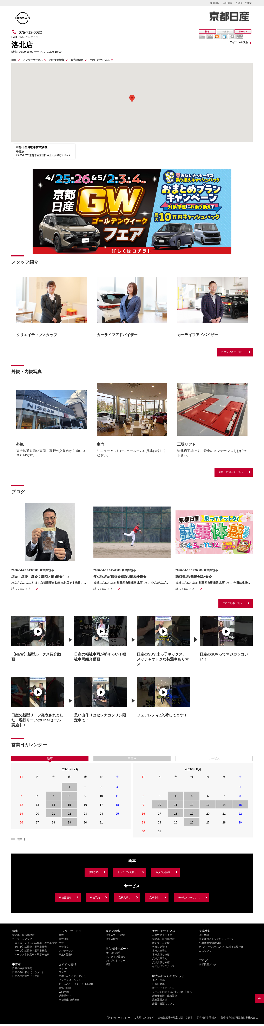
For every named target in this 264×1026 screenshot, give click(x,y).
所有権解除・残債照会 (164, 995)
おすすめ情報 (56, 59)
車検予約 (95, 897)
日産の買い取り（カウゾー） (28, 972)
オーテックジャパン (163, 987)
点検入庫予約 (159, 958)
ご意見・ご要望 (244, 3)
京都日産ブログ (207, 964)
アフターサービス (33, 59)
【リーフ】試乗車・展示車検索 (29, 950)
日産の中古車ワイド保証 (25, 976)
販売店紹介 (77, 59)
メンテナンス (66, 950)
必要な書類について (163, 1003)
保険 (108, 964)
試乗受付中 (65, 995)
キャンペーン (66, 968)
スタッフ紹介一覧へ (232, 352)
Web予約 (64, 991)
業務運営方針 (159, 999)
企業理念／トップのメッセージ (216, 938)
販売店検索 (112, 938)
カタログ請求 (163, 872)
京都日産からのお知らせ (72, 976)
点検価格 (64, 946)
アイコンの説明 (239, 42)
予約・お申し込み (100, 59)
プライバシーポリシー (117, 1017)
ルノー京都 (158, 980)
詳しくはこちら (21, 588)
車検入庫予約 (159, 950)
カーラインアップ (22, 938)
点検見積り (124, 897)
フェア (62, 972)
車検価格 (64, 938)
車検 (61, 935)
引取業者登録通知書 (210, 942)
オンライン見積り (127, 872)
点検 (61, 942)
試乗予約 (94, 872)
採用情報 (214, 3)
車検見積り (65, 897)
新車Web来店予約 (162, 935)
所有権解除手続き (207, 1017)
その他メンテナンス (189, 897)
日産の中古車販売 (22, 968)
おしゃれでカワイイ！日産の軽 (76, 984)
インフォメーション (70, 980)
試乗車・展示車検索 (23, 935)
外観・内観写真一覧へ (231, 472)
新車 (13, 59)
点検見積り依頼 (161, 962)
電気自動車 (65, 987)
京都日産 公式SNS (69, 999)
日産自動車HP (160, 984)
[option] (51, 306)
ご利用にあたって (144, 1017)
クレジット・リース (117, 960)
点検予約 (154, 897)
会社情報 (227, 3)
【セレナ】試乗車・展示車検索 (29, 946)
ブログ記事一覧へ (232, 603)
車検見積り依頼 (161, 954)
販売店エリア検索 (115, 935)
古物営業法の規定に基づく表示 (175, 1017)
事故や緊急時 (66, 954)
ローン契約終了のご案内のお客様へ (172, 991)
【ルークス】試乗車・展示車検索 (30, 954)
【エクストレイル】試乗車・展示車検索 (34, 942)
